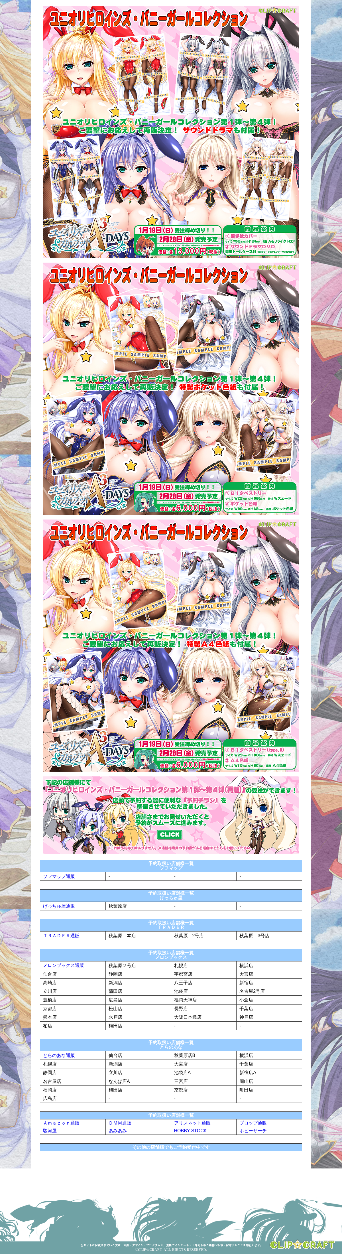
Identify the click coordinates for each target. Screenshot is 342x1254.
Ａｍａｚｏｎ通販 (61, 1123)
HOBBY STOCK (190, 1130)
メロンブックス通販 (63, 965)
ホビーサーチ (253, 1130)
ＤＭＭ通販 (120, 1123)
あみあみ (118, 1130)
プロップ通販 (253, 1123)
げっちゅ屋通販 (59, 906)
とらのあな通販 (59, 1055)
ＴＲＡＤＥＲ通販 (61, 935)
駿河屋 (50, 1130)
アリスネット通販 (192, 1123)
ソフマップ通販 (59, 876)
